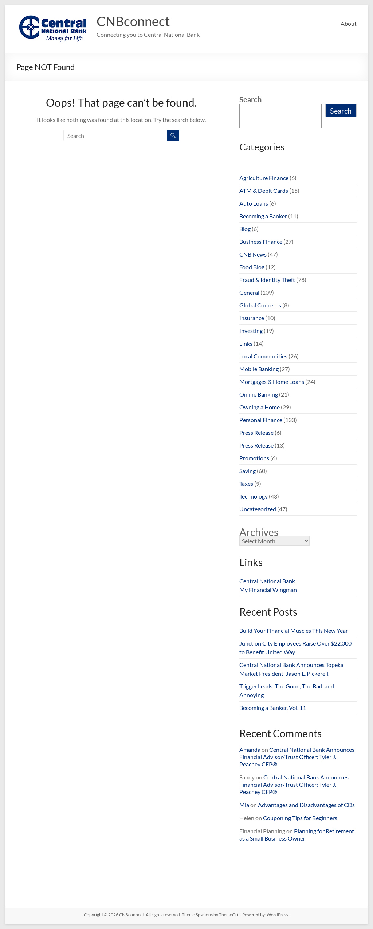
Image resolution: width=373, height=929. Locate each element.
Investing (251, 330)
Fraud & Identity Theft (267, 279)
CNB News (253, 254)
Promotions (254, 457)
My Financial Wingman (268, 589)
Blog (245, 228)
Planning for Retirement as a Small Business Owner (296, 834)
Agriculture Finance (263, 177)
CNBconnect (133, 21)
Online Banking (258, 394)
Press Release (256, 432)
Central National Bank (267, 580)
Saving (247, 470)
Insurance (251, 317)
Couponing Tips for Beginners (300, 817)
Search (250, 99)
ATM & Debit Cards (263, 190)
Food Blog (251, 266)
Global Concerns (260, 305)
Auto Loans (253, 203)
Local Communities (263, 356)
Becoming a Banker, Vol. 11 (272, 707)
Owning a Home (259, 407)
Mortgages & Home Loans (271, 381)
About (349, 23)
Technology (253, 496)
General (249, 292)
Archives (258, 532)
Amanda (249, 749)
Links (245, 343)
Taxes (246, 483)
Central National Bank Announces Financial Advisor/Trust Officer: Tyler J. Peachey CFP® (296, 756)
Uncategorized (257, 508)
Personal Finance (260, 419)
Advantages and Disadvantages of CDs (306, 804)
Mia (244, 804)
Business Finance (260, 241)
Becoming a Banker (263, 216)
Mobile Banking (259, 368)
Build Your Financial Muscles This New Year (293, 630)
